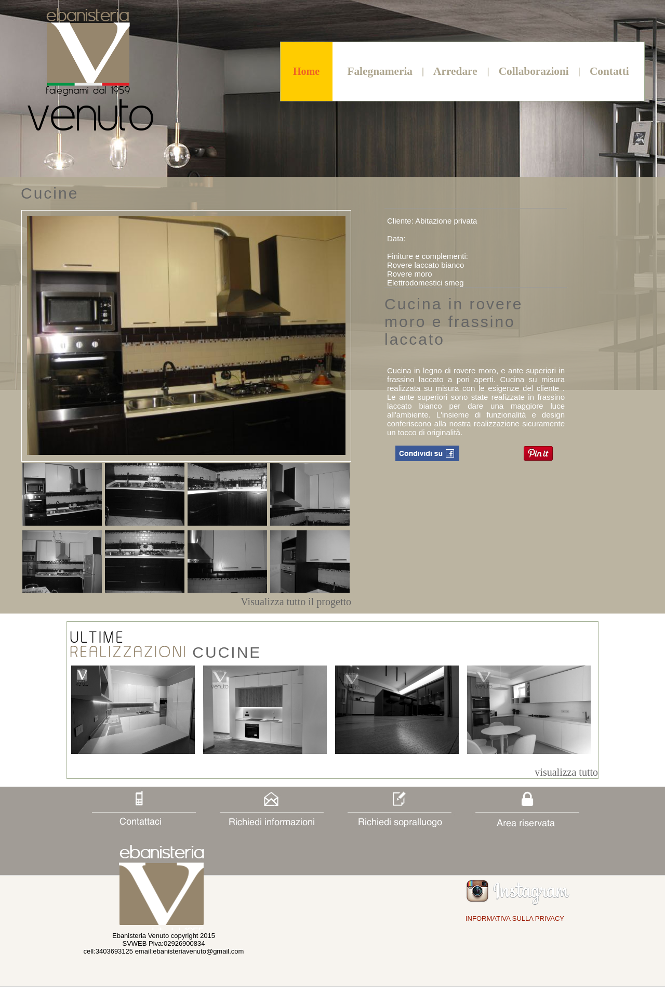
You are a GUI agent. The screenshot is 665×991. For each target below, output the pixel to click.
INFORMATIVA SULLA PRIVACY (515, 918)
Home (306, 71)
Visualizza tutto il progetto (296, 601)
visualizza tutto (566, 772)
